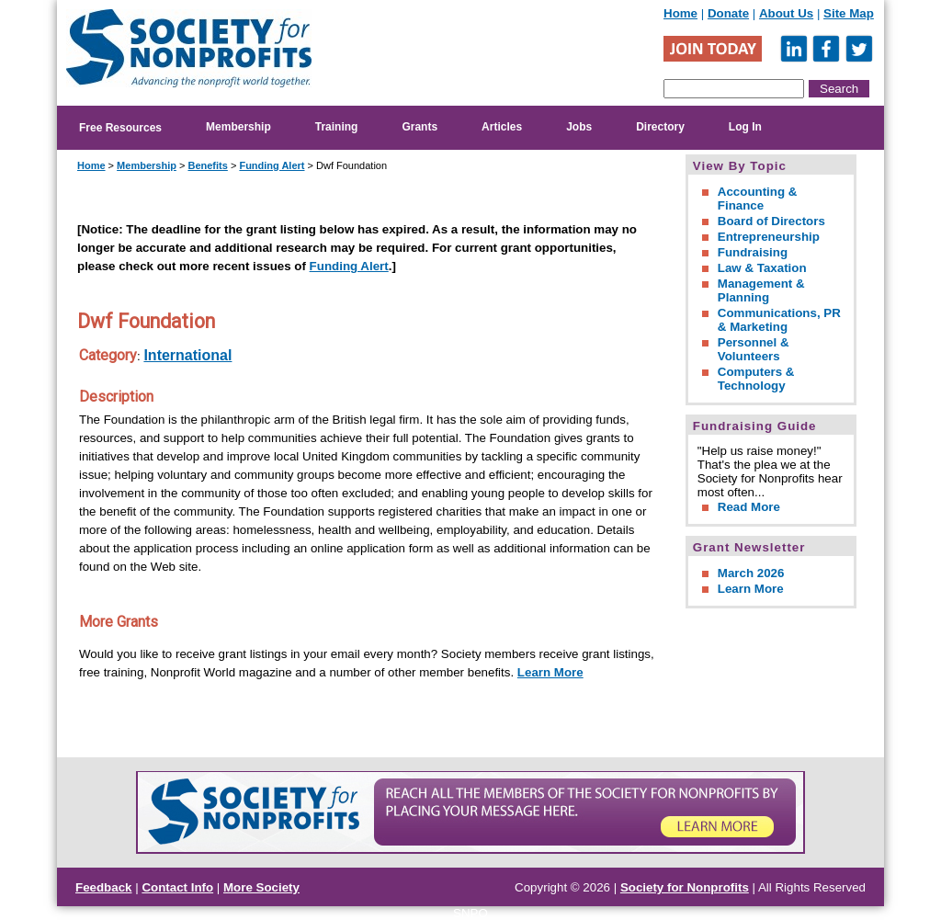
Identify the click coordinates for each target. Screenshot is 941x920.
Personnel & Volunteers (753, 349)
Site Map (848, 13)
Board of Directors (771, 221)
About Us (786, 13)
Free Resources (120, 127)
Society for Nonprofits (684, 887)
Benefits (207, 165)
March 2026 (751, 573)
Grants (419, 126)
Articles (502, 126)
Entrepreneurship (769, 237)
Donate (728, 13)
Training (336, 126)
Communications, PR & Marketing (779, 320)
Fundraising (753, 252)
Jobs (579, 126)
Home (680, 13)
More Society (261, 887)
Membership (238, 126)
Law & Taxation (762, 268)
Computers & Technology (756, 378)
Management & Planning (761, 290)
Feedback (103, 887)
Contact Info (177, 887)
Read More (749, 507)
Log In (745, 126)
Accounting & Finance (758, 198)
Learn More (550, 672)
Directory (660, 126)
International (187, 355)
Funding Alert (271, 165)
